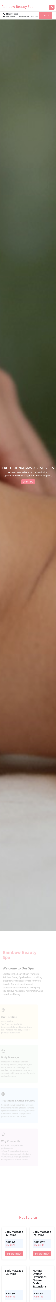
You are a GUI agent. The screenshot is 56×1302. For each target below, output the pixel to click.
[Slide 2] (28, 927)
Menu (45, 15)
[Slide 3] (33, 927)
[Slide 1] (22, 927)
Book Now (28, 481)
